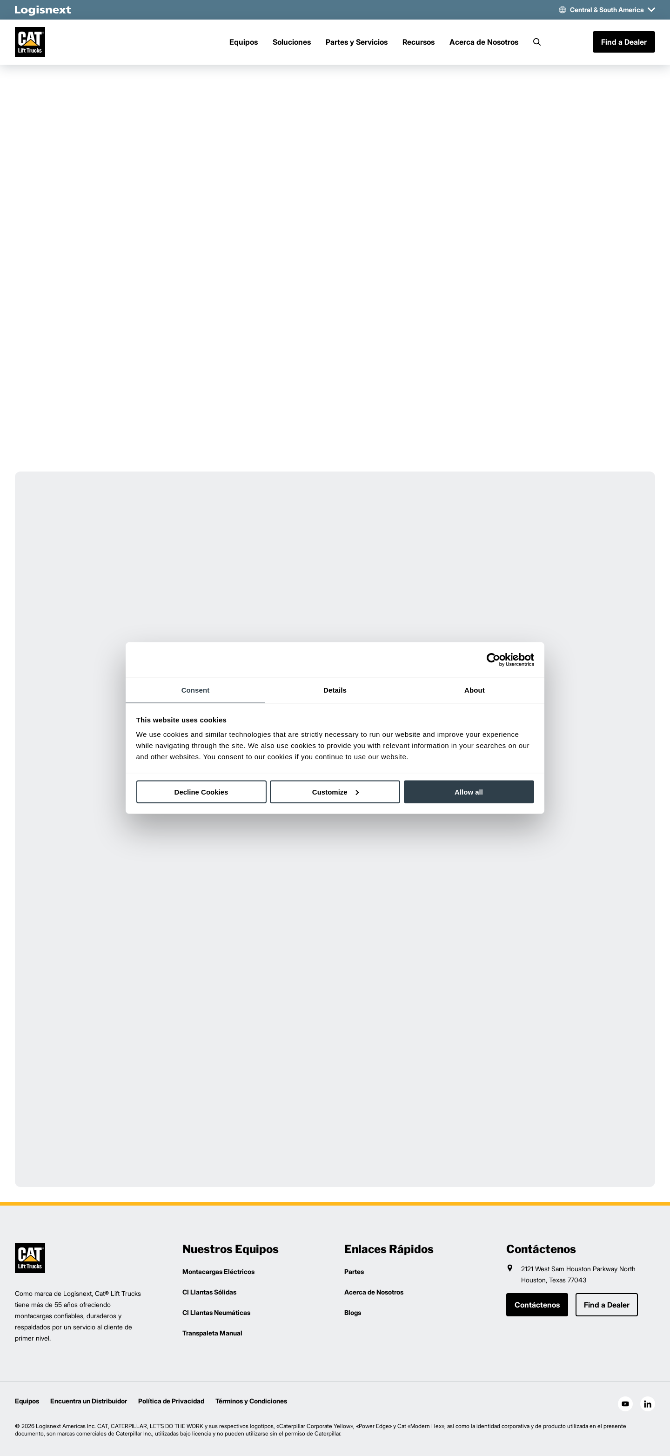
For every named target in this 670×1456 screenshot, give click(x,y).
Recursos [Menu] (418, 42)
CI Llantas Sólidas (209, 1292)
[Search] (537, 42)
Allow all (469, 791)
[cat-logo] (30, 42)
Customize (335, 791)
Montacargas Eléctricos (218, 1271)
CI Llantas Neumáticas (216, 1312)
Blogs (352, 1312)
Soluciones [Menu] (292, 42)
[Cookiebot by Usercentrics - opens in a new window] (493, 660)
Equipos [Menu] (243, 42)
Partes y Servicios (357, 42)
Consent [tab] (195, 690)
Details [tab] (335, 690)
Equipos (27, 1401)
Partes (354, 1271)
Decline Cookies (201, 791)
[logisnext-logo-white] (43, 10)
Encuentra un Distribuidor (88, 1401)
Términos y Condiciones (251, 1401)
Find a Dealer (624, 42)
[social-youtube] (625, 1403)
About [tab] (474, 690)
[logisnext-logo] (30, 1258)
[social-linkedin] (647, 1403)
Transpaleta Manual (212, 1333)
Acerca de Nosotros (483, 42)
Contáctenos (537, 1304)
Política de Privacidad (171, 1401)
